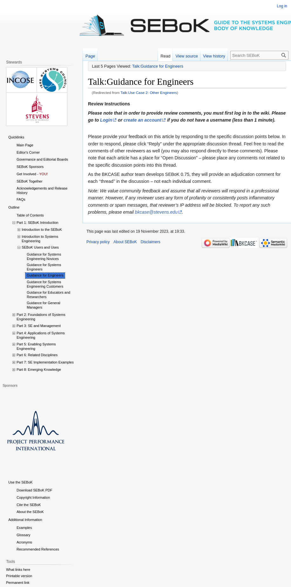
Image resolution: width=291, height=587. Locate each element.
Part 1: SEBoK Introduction (37, 222)
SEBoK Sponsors (30, 167)
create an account (142, 120)
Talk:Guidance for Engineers (157, 66)
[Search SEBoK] (259, 55)
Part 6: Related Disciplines (37, 355)
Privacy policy (98, 242)
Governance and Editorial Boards (42, 159)
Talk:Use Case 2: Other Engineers (148, 92)
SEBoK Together (29, 181)
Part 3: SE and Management (39, 326)
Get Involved (26, 174)
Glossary (23, 535)
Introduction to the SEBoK (42, 229)
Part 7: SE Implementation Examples (45, 362)
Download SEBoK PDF (34, 490)
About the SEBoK (30, 512)
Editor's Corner (28, 152)
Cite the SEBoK (29, 505)
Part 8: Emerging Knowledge (39, 369)
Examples (24, 528)
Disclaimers (150, 242)
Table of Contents (30, 215)
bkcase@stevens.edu (156, 212)
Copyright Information (33, 497)
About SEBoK (125, 242)
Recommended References (38, 549)
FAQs (21, 199)
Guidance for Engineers (45, 275)
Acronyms (24, 542)
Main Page (25, 145)
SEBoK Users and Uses (40, 247)
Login (106, 120)
